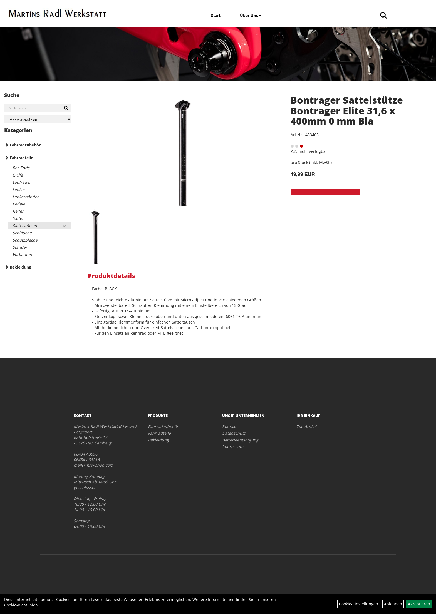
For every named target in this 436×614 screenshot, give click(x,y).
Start (216, 15)
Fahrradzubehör (25, 145)
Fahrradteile (21, 157)
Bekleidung (20, 267)
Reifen (18, 211)
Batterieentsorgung (240, 440)
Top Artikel (306, 426)
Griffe (18, 175)
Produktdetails (111, 275)
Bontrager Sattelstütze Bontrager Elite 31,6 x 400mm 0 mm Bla (347, 110)
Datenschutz (234, 433)
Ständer (20, 247)
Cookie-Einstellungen (358, 603)
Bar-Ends (21, 167)
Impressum (232, 446)
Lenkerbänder (26, 196)
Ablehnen (393, 603)
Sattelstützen (25, 225)
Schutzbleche (25, 240)
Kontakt (229, 426)
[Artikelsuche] (383, 15)
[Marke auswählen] (37, 119)
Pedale (19, 204)
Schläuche (22, 232)
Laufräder (22, 182)
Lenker (19, 189)
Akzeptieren (419, 603)
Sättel (18, 218)
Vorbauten (22, 254)
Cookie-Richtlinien (21, 605)
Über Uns (250, 15)
